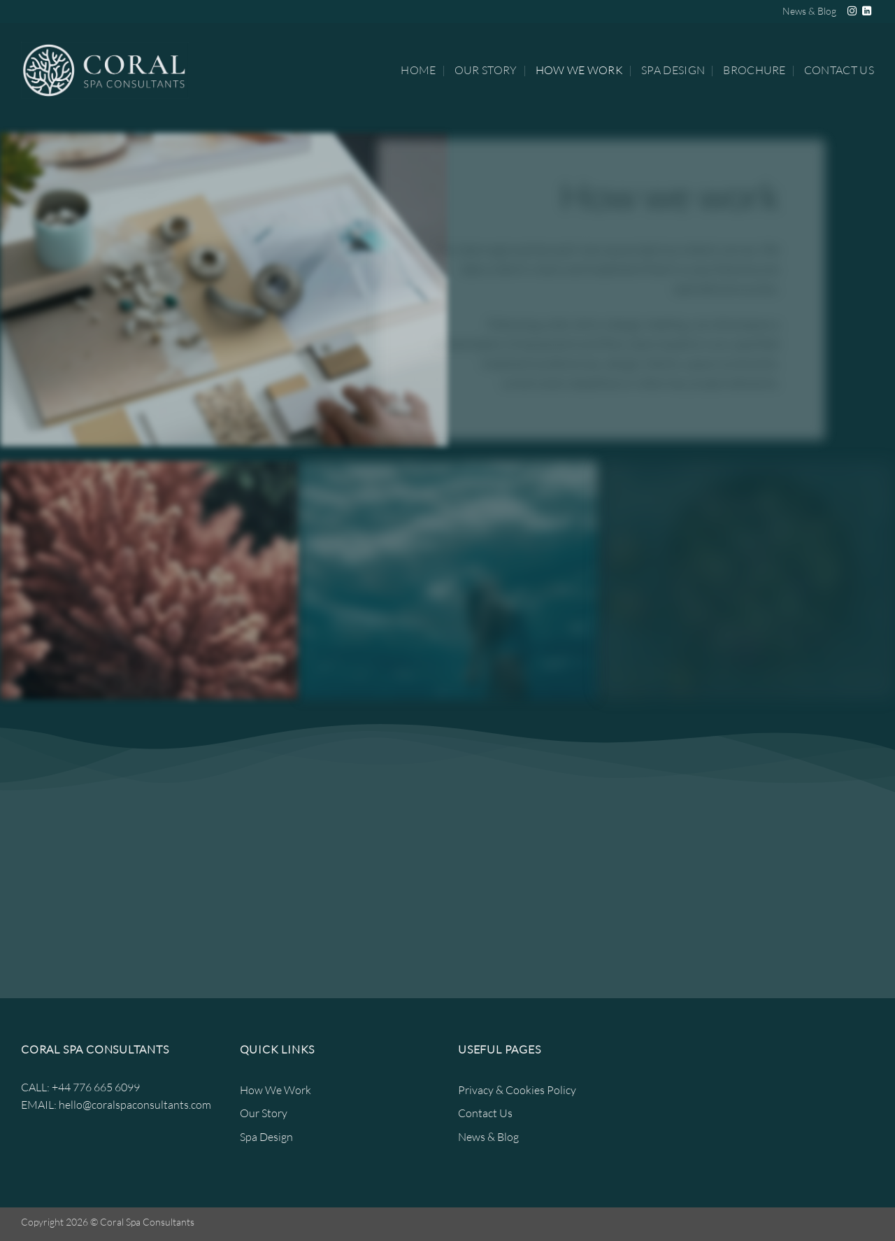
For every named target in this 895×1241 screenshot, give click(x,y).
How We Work (580, 70)
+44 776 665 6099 (96, 1087)
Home (418, 70)
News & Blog (809, 11)
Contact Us (839, 70)
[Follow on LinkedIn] (866, 11)
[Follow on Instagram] (852, 11)
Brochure (754, 70)
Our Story (485, 70)
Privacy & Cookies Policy (517, 1090)
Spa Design (673, 70)
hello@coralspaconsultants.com (135, 1105)
